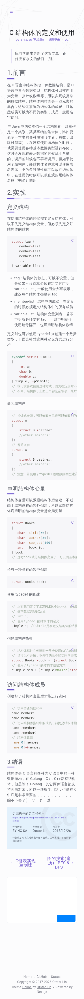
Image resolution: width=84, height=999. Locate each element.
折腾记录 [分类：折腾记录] (54, 39)
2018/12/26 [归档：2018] (24, 39)
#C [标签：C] (66, 39)
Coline (27, 987)
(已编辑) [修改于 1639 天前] (38, 39)
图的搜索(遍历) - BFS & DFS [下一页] (60, 863)
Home (28, 977)
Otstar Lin (44, 987)
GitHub (42, 977)
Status (55, 977)
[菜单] (11, 11)
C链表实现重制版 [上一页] (23, 863)
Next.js (42, 992)
